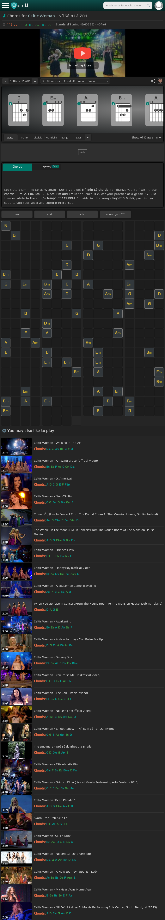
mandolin (51, 137)
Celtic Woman (41, 15)
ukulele (38, 137)
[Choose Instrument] (88, 137)
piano (24, 137)
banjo (64, 137)
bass (79, 137)
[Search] (148, 5)
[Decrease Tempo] (5, 81)
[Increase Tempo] (35, 81)
